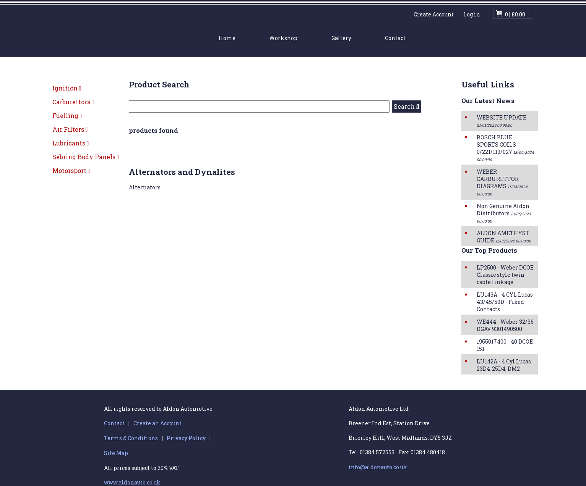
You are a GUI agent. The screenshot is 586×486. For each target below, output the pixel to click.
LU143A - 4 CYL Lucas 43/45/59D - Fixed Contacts (505, 302)
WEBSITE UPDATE (501, 121)
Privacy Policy (186, 438)
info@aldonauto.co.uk (378, 467)
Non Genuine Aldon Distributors (504, 213)
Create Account (434, 14)
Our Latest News (488, 101)
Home (227, 38)
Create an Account (157, 423)
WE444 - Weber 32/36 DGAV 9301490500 (505, 325)
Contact (395, 38)
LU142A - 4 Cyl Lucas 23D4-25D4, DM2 (504, 365)
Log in (471, 14)
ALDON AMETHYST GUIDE (504, 236)
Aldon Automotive (128, 30)
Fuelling (67, 115)
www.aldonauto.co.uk (132, 482)
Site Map (116, 453)
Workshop (283, 38)
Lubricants (70, 143)
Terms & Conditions (131, 438)
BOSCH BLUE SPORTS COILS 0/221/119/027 (505, 148)
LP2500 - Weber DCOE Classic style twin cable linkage (505, 275)
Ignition (66, 88)
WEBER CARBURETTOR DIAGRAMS (502, 182)
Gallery (341, 38)
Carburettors (73, 102)
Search (407, 106)
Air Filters (70, 129)
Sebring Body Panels (85, 157)
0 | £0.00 (515, 14)
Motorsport (71, 170)
